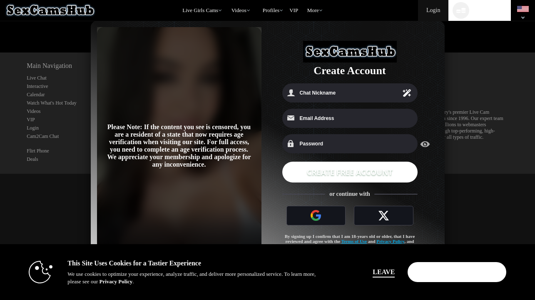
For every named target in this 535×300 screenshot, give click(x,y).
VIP (293, 10)
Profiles (271, 10)
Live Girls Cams (200, 10)
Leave (384, 271)
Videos (238, 10)
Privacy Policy (390, 241)
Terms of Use (354, 241)
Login (433, 10)
